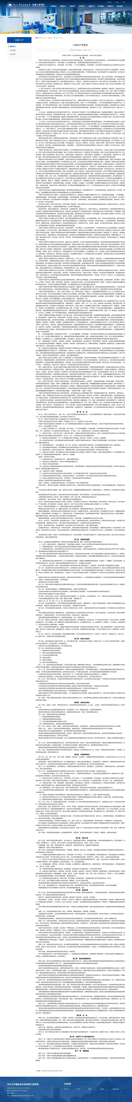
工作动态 (13, 50)
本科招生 (72, 6)
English (117, 2)
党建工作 (91, 6)
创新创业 (110, 6)
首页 (45, 38)
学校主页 (109, 2)
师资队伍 (63, 6)
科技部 (102, 1089)
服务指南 (119, 6)
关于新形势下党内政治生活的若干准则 (49, 1070)
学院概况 (53, 6)
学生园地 (100, 6)
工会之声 (13, 54)
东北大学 (66, 1089)
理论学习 (13, 46)
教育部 (90, 1089)
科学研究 (82, 6)
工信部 (78, 1089)
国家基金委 (116, 1089)
